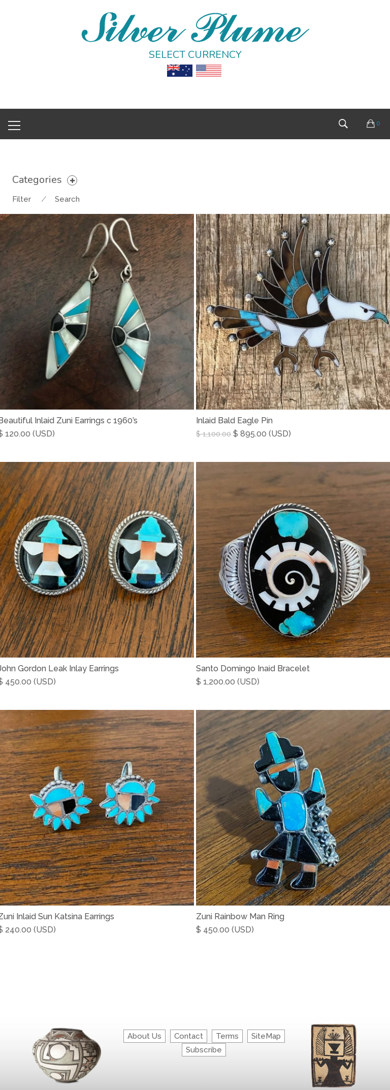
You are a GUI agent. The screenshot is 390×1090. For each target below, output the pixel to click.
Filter (21, 199)
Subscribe (204, 1049)
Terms (227, 1036)
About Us (144, 1036)
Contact (188, 1036)
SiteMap (266, 1036)
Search (67, 199)
